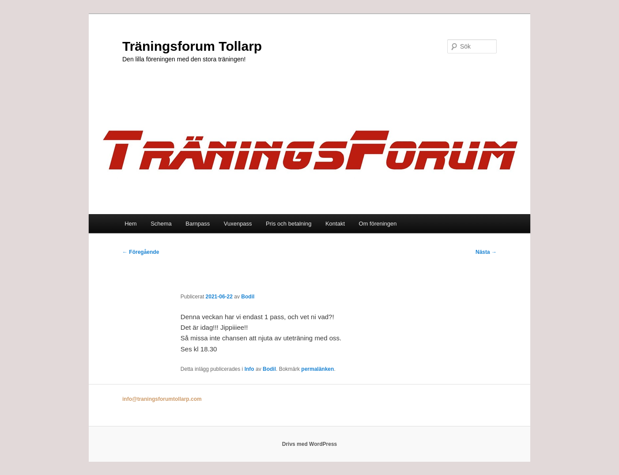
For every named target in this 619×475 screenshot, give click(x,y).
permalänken (317, 369)
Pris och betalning (288, 223)
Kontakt (335, 223)
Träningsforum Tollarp (192, 46)
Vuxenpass (238, 223)
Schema (161, 223)
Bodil (247, 297)
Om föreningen (378, 223)
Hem (130, 223)
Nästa (486, 252)
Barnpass (197, 223)
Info (249, 369)
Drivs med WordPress (309, 444)
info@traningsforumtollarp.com (162, 399)
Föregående (140, 252)
